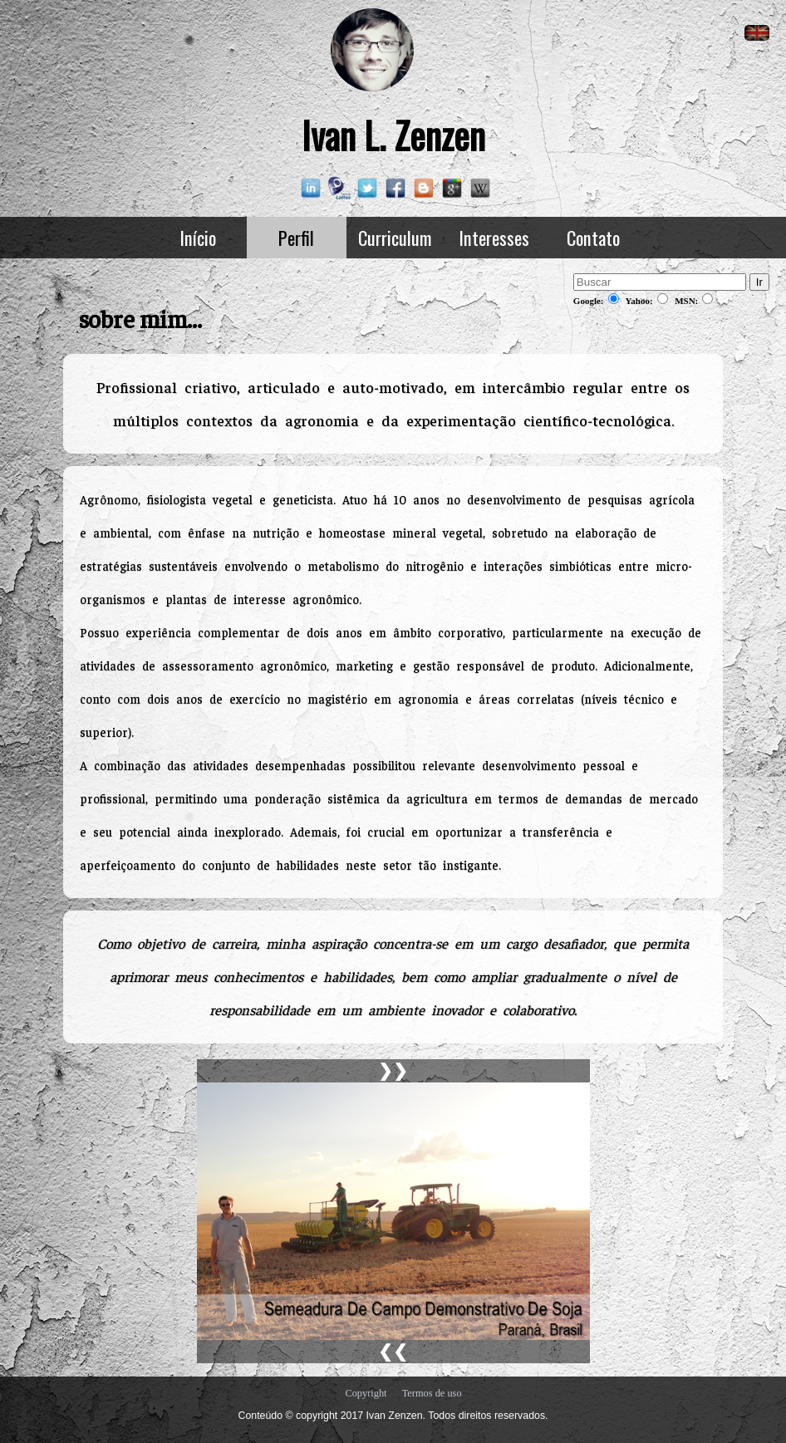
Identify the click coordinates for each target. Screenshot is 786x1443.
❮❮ (393, 1352)
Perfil (296, 237)
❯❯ (393, 1071)
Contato (593, 237)
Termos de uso (432, 1393)
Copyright (365, 1393)
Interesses (494, 237)
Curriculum (395, 237)
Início (197, 237)
